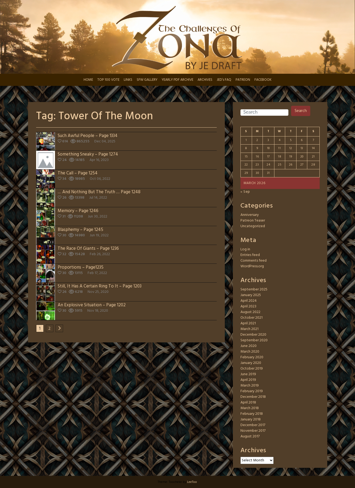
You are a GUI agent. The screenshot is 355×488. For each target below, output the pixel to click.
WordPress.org (252, 266)
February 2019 (251, 391)
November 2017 (253, 431)
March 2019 (249, 385)
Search (301, 110)
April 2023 (248, 306)
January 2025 (250, 295)
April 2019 (248, 380)
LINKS (128, 80)
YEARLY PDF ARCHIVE (177, 80)
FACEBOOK (262, 80)
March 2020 (249, 352)
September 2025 (253, 289)
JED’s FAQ (224, 80)
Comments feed (253, 261)
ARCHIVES (205, 80)
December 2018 (253, 397)
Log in (245, 249)
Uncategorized (252, 226)
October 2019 (251, 369)
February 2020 (251, 357)
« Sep (245, 192)
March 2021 (249, 329)
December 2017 (252, 425)
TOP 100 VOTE (108, 80)
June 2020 (248, 346)
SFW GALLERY (147, 80)
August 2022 (250, 312)
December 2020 (253, 335)
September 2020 (254, 340)
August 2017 (250, 436)
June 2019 (248, 374)
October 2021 (251, 318)
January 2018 (250, 419)
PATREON (243, 80)
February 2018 (251, 414)
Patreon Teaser (252, 220)
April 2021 (248, 323)
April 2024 (248, 301)
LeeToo (192, 482)
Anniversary (249, 215)
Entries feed (250, 255)
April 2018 (248, 402)
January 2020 (250, 363)
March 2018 (249, 408)
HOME (88, 80)
